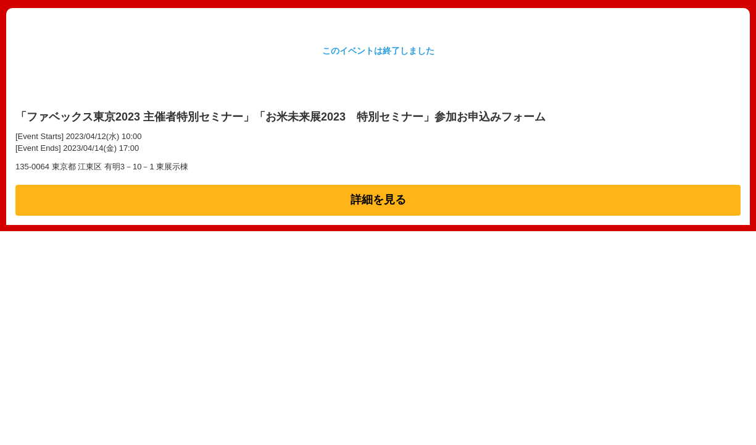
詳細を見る (378, 199)
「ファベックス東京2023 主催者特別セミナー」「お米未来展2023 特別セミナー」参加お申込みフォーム (280, 117)
